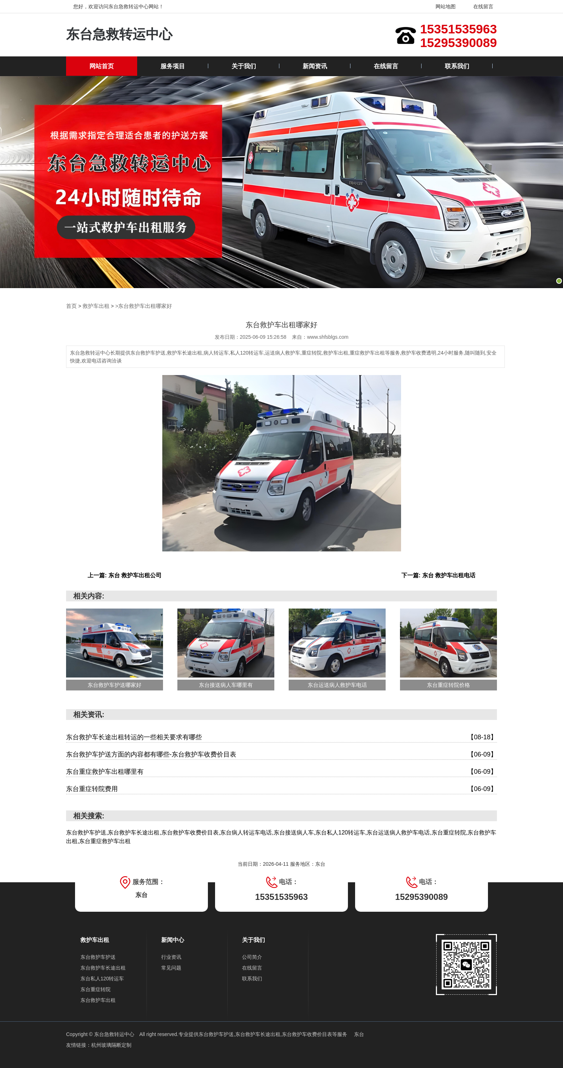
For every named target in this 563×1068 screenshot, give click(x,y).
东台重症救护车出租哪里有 (281, 771)
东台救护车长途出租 (103, 967)
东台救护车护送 (98, 957)
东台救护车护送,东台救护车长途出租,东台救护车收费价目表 (265, 1034)
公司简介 (252, 957)
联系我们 (457, 66)
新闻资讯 (315, 66)
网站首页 (101, 66)
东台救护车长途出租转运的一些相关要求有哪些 (281, 737)
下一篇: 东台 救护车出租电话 (438, 575)
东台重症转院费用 (281, 789)
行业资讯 (171, 957)
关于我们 (244, 66)
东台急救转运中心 (119, 34)
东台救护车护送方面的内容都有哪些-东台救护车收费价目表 (281, 754)
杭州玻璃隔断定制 (111, 1045)
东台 (359, 1034)
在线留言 (478, 6)
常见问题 (171, 967)
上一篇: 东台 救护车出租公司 (125, 575)
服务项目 (172, 66)
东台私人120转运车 (102, 978)
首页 (71, 306)
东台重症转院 (95, 989)
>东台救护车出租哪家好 (139, 306)
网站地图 (441, 6)
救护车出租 (94, 306)
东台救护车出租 (98, 1000)
